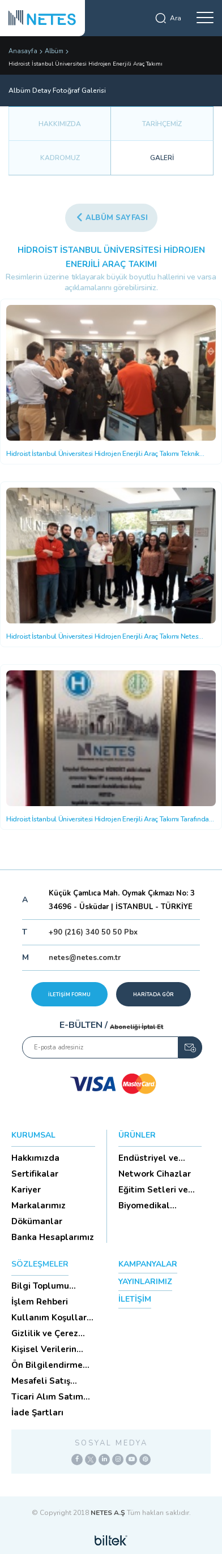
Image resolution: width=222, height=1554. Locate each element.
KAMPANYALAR (147, 1264)
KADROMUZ (60, 157)
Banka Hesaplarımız (52, 1237)
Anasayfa (22, 51)
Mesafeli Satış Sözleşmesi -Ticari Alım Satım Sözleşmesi (49, 1381)
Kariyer (26, 1189)
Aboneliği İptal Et (136, 1027)
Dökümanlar (36, 1221)
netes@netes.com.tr (85, 958)
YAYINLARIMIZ (145, 1281)
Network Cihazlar (154, 1174)
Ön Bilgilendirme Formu (47, 1365)
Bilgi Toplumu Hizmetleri (40, 1286)
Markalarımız (38, 1205)
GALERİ (162, 157)
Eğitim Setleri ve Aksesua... (153, 1189)
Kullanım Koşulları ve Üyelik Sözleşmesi (50, 1317)
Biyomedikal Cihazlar (144, 1205)
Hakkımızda (35, 1158)
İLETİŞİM (134, 1299)
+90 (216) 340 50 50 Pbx (93, 932)
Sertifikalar (34, 1174)
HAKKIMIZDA (60, 123)
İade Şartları (37, 1412)
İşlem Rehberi (39, 1301)
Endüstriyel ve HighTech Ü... (148, 1158)
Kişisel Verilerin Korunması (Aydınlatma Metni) (51, 1349)
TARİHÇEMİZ (162, 123)
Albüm (54, 51)
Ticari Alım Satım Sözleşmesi (47, 1396)
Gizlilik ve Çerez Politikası (44, 1333)
